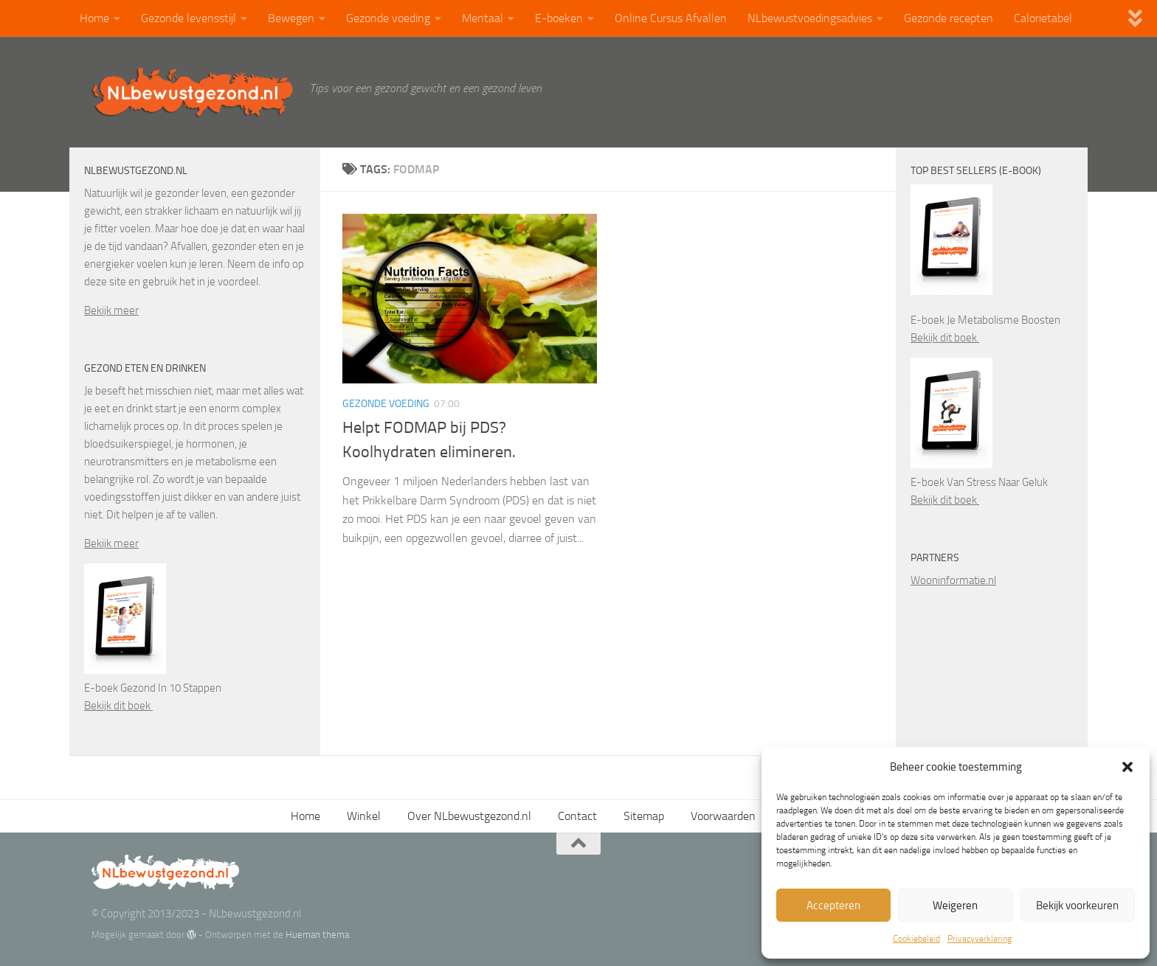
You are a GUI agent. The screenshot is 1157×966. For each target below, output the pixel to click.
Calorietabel (1043, 18)
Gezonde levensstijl (188, 18)
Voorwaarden (723, 816)
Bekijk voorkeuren (1077, 905)
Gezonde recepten (948, 18)
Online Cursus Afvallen (671, 18)
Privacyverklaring (979, 939)
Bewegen (291, 18)
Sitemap (644, 816)
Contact (577, 816)
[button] (1127, 767)
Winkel (364, 816)
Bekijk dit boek (118, 705)
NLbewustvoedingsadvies (809, 18)
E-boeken (559, 18)
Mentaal (482, 18)
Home (94, 18)
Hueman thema (317, 934)
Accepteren (833, 905)
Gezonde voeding (388, 18)
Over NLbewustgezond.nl (469, 816)
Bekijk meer (111, 310)
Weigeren (955, 905)
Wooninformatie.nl (953, 580)
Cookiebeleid (916, 939)
